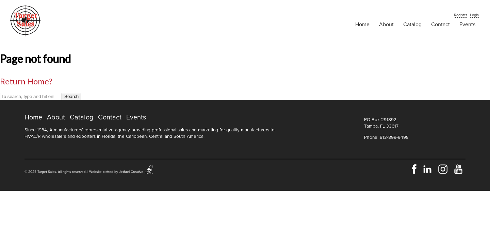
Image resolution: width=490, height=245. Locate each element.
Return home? (26, 81)
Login (474, 15)
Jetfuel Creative (131, 172)
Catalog (412, 24)
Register (460, 15)
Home (362, 24)
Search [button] (71, 96)
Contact (440, 24)
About (386, 24)
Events (467, 24)
